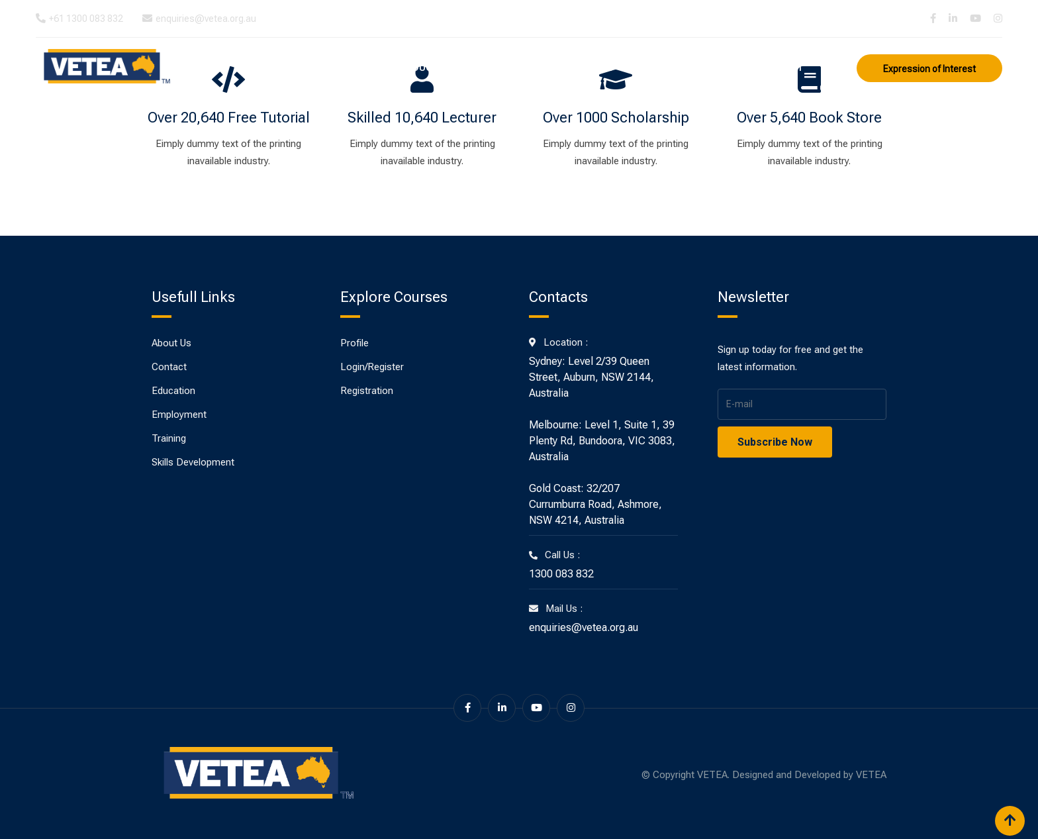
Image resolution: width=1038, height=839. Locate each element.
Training (504, 68)
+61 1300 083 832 (86, 18)
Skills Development (685, 68)
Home (305, 68)
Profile (354, 343)
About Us (363, 68)
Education (434, 68)
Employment (580, 68)
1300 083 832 (561, 574)
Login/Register (372, 367)
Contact (780, 68)
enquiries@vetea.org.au (206, 18)
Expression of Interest (929, 69)
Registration (366, 391)
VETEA (871, 775)
